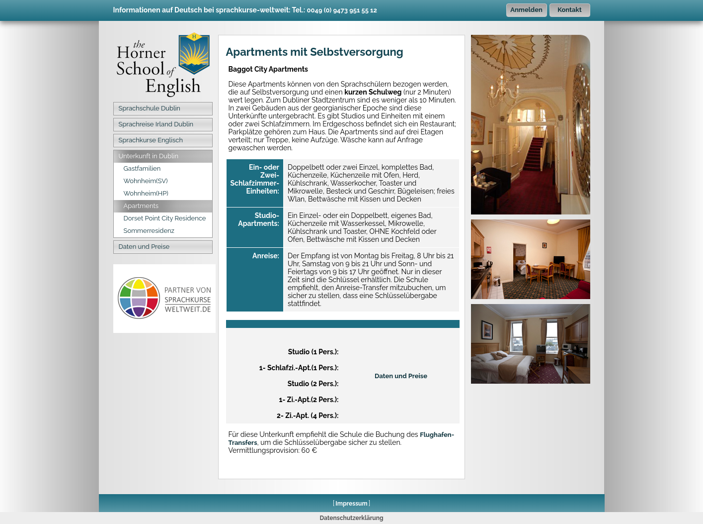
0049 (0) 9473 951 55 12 (342, 10)
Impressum (351, 503)
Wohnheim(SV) (146, 181)
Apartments (141, 206)
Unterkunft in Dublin (149, 156)
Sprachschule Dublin (149, 108)
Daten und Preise (144, 246)
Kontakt (569, 9)
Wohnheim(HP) (146, 193)
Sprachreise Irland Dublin (156, 124)
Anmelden (526, 9)
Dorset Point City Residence (165, 218)
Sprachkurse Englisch (151, 140)
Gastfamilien (142, 168)
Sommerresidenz (149, 230)
